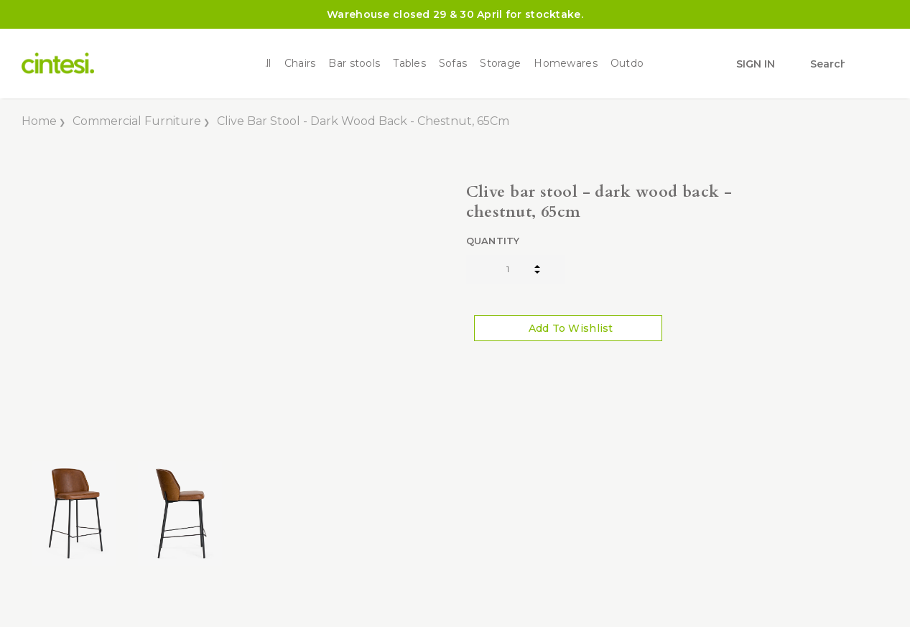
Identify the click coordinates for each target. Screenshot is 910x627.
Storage (500, 63)
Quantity (493, 240)
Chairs (300, 63)
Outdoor (632, 63)
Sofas (453, 63)
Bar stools (354, 63)
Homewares (566, 63)
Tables (409, 63)
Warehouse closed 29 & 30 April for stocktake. (455, 14)
